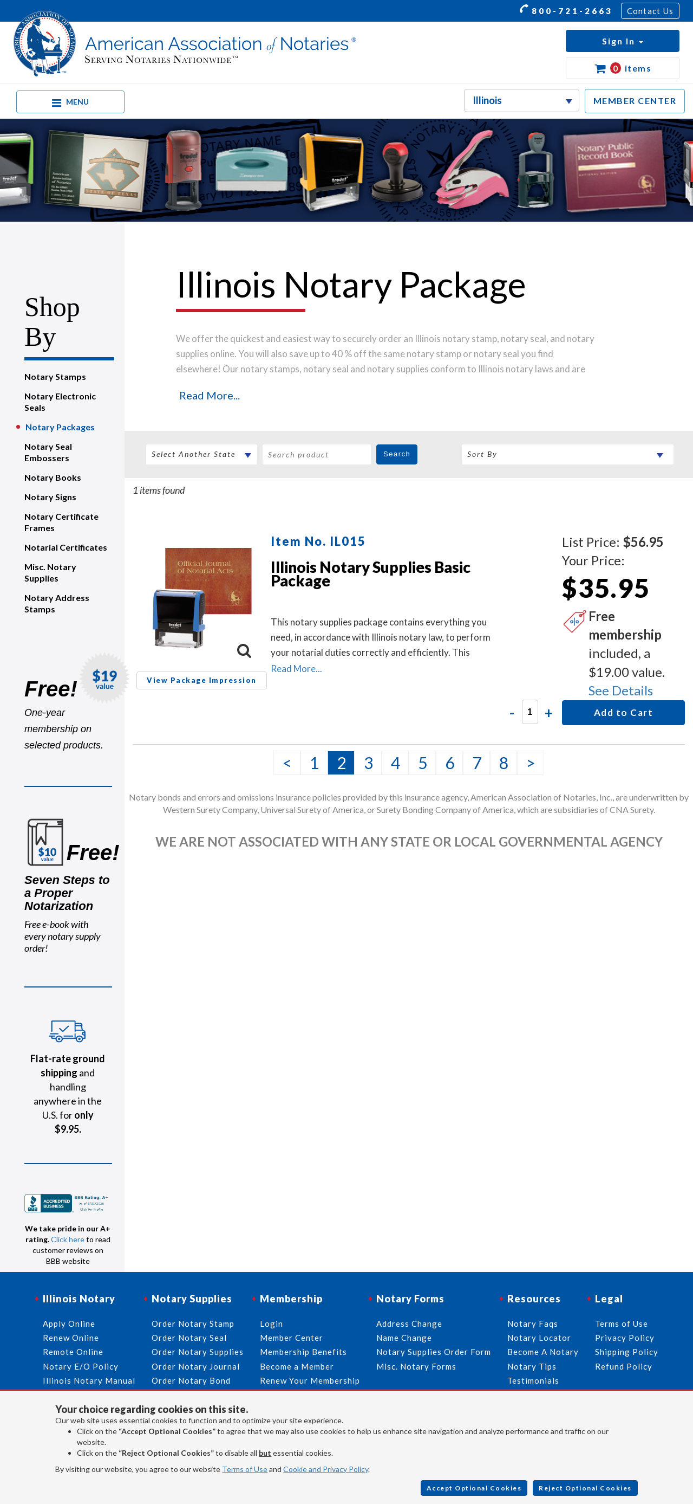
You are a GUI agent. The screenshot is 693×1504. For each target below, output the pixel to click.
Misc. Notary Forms (416, 1366)
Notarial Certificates (65, 547)
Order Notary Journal (196, 1366)
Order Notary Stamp (193, 1323)
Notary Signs (50, 497)
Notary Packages (60, 427)
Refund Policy (623, 1366)
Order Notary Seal (189, 1337)
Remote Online (73, 1352)
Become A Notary (543, 1352)
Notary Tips (532, 1366)
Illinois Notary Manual (89, 1380)
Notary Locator (539, 1337)
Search (396, 454)
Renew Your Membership (310, 1380)
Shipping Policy (626, 1352)
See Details (621, 690)
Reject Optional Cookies (585, 1488)
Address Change (409, 1323)
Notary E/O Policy (81, 1366)
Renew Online (71, 1337)
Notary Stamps (55, 376)
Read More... (209, 395)
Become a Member (297, 1366)
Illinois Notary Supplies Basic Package (370, 574)
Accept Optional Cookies (474, 1488)
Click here (67, 1239)
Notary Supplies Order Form (433, 1352)
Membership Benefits (303, 1352)
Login (271, 1323)
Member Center (291, 1337)
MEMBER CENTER (635, 100)
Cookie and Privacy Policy (325, 1469)
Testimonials (533, 1380)
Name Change (404, 1337)
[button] (622, 41)
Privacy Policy (625, 1337)
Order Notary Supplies (198, 1352)
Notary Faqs (532, 1323)
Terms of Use (244, 1469)
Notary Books (52, 477)
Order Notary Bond (191, 1380)
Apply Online (69, 1323)
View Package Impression (202, 680)
